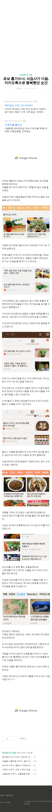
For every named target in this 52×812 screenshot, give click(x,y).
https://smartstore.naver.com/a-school (19, 101)
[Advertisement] (26, 33)
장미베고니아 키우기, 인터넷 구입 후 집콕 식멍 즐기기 (17, 757)
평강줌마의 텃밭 (26, 75)
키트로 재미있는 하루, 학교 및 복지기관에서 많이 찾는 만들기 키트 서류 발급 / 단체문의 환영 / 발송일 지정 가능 (25, 110)
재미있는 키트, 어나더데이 (19, 105)
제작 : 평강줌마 (5, 802)
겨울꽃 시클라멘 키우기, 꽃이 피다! (17, 761)
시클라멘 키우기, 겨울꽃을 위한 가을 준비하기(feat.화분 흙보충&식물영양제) (17, 774)
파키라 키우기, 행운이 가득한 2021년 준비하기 (17, 765)
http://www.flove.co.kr (13, 121)
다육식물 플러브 (13, 124)
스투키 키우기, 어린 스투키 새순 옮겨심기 (17, 770)
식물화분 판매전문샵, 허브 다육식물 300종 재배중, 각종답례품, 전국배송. (26, 129)
